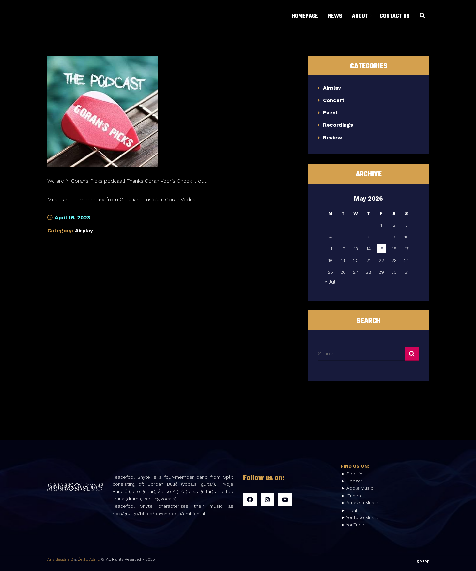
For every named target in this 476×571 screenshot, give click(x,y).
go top (423, 559)
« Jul (330, 282)
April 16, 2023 (68, 217)
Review (332, 137)
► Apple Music (357, 488)
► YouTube (353, 524)
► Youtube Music (359, 517)
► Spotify (351, 473)
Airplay (84, 230)
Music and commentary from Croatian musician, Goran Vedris (121, 199)
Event (330, 112)
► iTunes (351, 495)
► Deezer (352, 480)
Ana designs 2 (60, 559)
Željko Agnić (89, 559)
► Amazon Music (359, 502)
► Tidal (349, 510)
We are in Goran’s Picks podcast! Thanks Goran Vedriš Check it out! (127, 181)
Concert (334, 100)
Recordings (338, 125)
